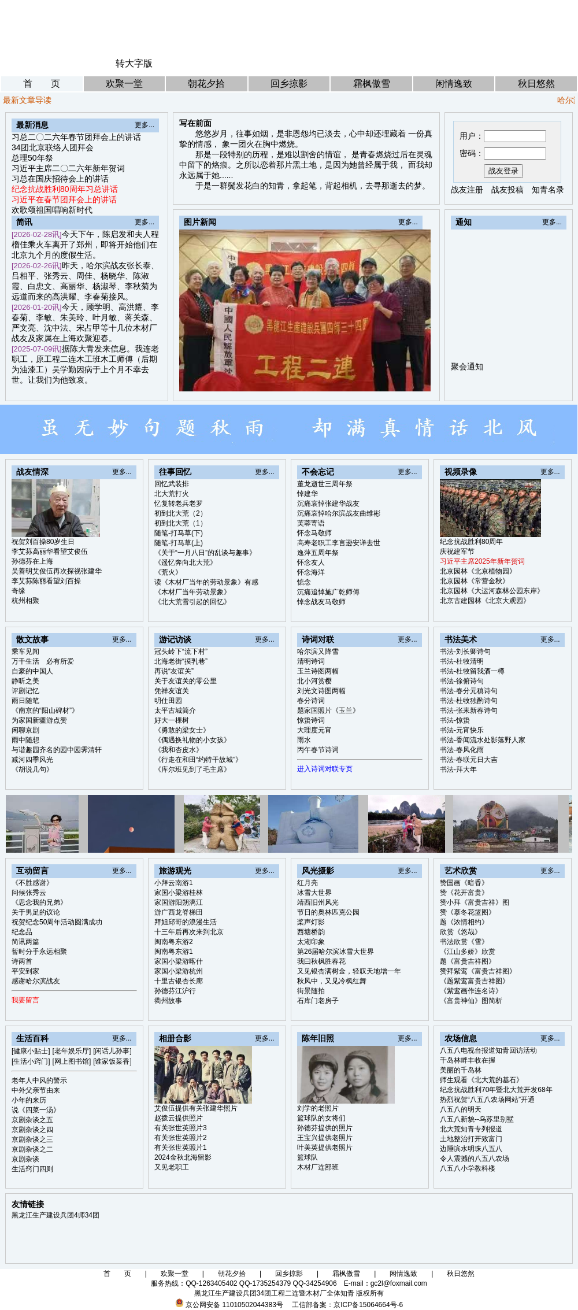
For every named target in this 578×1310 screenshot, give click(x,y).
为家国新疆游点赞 (39, 720)
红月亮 (307, 883)
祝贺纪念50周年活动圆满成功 (57, 922)
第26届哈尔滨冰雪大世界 (335, 952)
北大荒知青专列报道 (471, 1129)
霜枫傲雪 (371, 83)
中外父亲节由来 (36, 1090)
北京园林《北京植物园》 (478, 571)
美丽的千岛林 (460, 1070)
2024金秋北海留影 (183, 1157)
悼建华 (307, 494)
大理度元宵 (314, 730)
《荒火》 (168, 572)
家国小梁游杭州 (178, 971)
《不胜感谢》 (32, 883)
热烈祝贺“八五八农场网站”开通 (487, 1100)
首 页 (41, 83)
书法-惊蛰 (455, 720)
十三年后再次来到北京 (189, 932)
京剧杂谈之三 (32, 1139)
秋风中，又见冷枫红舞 (331, 981)
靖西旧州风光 (318, 902)
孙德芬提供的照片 (325, 1128)
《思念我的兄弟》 (39, 902)
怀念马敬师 (314, 533)
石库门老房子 (318, 1001)
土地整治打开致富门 (471, 1139)
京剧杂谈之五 (32, 1120)
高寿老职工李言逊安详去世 (338, 543)
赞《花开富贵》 (464, 893)
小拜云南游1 (173, 883)
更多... (144, 125)
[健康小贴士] (31, 1051)
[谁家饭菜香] (112, 1061)
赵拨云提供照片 (178, 1118)
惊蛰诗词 (311, 720)
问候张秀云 (29, 893)
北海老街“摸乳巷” (181, 661)
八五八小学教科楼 (467, 1168)
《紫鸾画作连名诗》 (471, 991)
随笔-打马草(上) (178, 543)
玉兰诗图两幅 (318, 671)
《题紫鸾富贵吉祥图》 (474, 981)
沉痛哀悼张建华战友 (328, 503)
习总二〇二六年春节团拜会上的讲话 (76, 137)
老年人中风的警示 (39, 1080)
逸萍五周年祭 (318, 553)
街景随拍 (311, 991)
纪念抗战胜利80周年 (471, 542)
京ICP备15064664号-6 (368, 1305)
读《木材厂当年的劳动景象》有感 (206, 582)
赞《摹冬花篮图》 (467, 912)
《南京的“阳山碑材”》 (45, 710)
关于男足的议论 (36, 912)
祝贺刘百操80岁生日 (43, 542)
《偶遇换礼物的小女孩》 (192, 740)
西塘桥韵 (311, 932)
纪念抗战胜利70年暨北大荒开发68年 (496, 1090)
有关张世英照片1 (180, 1148)
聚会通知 (467, 371)
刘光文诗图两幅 (321, 691)
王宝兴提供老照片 (325, 1138)
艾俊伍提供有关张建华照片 (196, 1108)
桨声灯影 (311, 922)
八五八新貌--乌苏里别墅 (477, 1119)
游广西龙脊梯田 (178, 912)
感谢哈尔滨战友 (36, 981)
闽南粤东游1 (173, 952)
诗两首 (22, 961)
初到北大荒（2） (180, 513)
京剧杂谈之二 (32, 1149)
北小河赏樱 (314, 681)
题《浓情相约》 (464, 922)
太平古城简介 (175, 710)
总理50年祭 (32, 157)
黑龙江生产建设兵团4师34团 (55, 1215)
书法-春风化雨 (462, 750)
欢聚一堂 (124, 83)
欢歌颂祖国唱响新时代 (52, 209)
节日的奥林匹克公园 (328, 912)
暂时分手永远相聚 (39, 952)
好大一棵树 (171, 720)
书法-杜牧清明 (462, 661)
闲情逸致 (453, 83)
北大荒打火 (171, 494)
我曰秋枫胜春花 (321, 961)
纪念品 (22, 932)
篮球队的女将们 (321, 1118)
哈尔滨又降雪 (318, 651)
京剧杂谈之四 (32, 1130)
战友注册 (467, 189)
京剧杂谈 (25, 1159)
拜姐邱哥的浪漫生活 (185, 922)
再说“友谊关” (174, 671)
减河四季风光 (32, 760)
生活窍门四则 (32, 1169)
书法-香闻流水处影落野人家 (482, 740)
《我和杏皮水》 (178, 750)
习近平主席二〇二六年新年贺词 (68, 168)
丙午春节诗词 (318, 750)
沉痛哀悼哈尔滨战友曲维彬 (338, 513)
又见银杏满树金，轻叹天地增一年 (349, 971)
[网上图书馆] (72, 1061)
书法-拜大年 (458, 769)
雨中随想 (25, 740)
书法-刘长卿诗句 (465, 651)
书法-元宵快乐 (462, 730)
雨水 (304, 740)
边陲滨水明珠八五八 (471, 1149)
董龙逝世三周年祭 (325, 484)
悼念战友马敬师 (321, 602)
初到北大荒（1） (180, 523)
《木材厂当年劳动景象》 (192, 592)
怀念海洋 (311, 572)
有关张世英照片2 (180, 1138)
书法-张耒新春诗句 (469, 710)
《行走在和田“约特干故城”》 (198, 760)
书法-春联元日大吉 (469, 760)
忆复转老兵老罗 (178, 503)
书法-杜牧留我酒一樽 (472, 671)
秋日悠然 (536, 83)
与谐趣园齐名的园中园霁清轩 (57, 750)
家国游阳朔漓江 (178, 902)
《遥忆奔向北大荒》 (185, 562)
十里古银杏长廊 (178, 981)
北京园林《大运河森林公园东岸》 (492, 591)
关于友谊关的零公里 (185, 681)
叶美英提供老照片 (325, 1148)
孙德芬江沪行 (175, 991)
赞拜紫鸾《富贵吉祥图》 (478, 971)
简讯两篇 (25, 942)
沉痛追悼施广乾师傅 (328, 592)
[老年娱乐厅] (72, 1051)
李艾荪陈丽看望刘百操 (46, 581)
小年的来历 (29, 1100)
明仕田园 (168, 701)
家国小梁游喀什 (178, 961)
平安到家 (25, 971)
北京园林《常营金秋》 (474, 581)
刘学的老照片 (318, 1108)
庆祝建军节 (457, 551)
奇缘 (18, 591)
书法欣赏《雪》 (464, 942)
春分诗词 (311, 701)
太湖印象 (311, 942)
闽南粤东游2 (173, 942)
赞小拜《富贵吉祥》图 (474, 902)
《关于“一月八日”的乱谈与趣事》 (205, 553)
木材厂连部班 (318, 1167)
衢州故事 (168, 1001)
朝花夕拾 (206, 83)
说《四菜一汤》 (36, 1110)
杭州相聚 (25, 601)
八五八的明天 (460, 1109)
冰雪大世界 (314, 893)
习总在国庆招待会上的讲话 (60, 178)
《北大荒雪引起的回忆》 (192, 602)
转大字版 (134, 63)
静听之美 (25, 681)
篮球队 (307, 1157)
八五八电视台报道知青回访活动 (488, 1050)
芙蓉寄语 (311, 523)
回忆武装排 (171, 484)
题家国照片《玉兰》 (328, 710)
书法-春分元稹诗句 (469, 691)
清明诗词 (311, 661)
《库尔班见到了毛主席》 (192, 769)
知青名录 (548, 189)
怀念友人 (311, 562)
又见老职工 (171, 1167)
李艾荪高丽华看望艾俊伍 (50, 551)
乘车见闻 (25, 651)
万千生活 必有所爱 (43, 661)
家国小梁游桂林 (178, 893)
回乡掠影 (289, 83)
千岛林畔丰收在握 (467, 1060)
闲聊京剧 (25, 730)
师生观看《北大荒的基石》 (481, 1080)
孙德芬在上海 (32, 561)
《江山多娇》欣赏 (467, 952)
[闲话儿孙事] (112, 1051)
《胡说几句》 (32, 769)
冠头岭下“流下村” (181, 651)
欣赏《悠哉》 (460, 932)
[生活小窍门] (31, 1061)
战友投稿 (507, 189)
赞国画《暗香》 (464, 883)
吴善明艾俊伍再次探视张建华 (57, 571)
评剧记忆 (25, 691)
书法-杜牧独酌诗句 (469, 701)
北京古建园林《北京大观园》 (485, 601)
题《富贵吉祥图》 (467, 961)
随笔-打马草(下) (178, 533)
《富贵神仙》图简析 (471, 1001)
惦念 (304, 582)
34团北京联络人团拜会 (53, 147)
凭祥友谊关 (171, 691)
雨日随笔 (25, 701)
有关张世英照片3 (180, 1128)
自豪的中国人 (32, 671)
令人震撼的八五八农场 (474, 1158)
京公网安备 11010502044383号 (234, 1305)
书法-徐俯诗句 (462, 681)
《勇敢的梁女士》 (182, 730)
